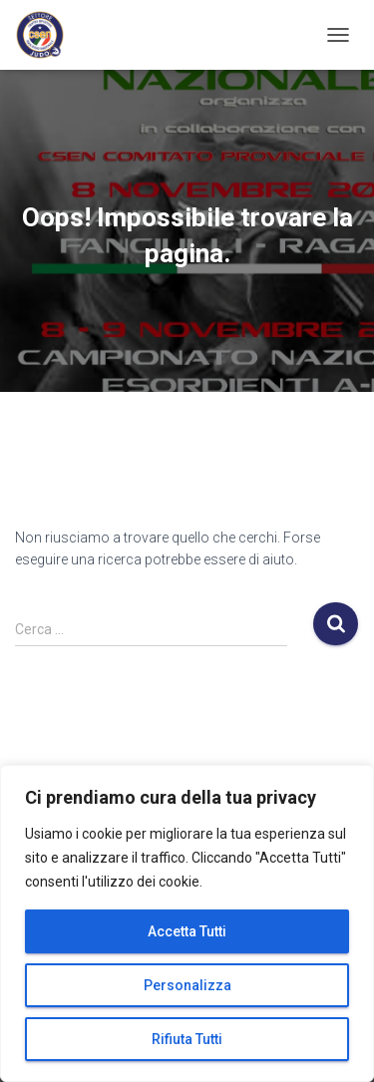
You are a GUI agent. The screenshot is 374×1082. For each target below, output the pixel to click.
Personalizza (187, 985)
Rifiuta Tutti (187, 1039)
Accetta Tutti (187, 931)
